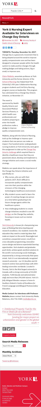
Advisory (25, 40)
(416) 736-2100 (7, 390)
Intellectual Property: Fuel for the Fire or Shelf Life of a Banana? (19, 310)
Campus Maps (6, 392)
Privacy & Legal (7, 398)
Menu (4, 23)
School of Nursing (14, 43)
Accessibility (6, 400)
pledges (8, 214)
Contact (4, 388)
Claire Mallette (8, 76)
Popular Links (17, 11)
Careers (4, 402)
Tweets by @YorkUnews (10, 361)
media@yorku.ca (29, 299)
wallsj (26, 43)
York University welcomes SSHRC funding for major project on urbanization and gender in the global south (21, 318)
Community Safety (8, 396)
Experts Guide (9, 335)
